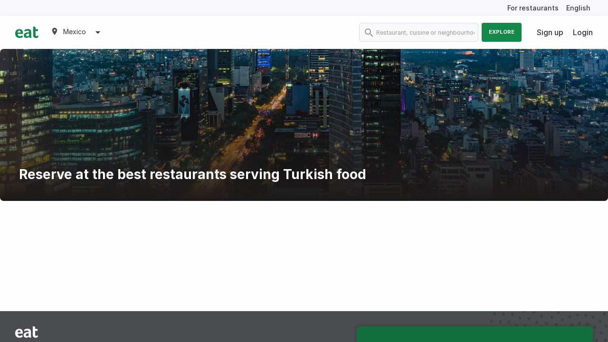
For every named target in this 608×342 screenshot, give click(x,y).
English (578, 8)
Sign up (550, 32)
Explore (501, 31)
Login (583, 32)
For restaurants (533, 8)
